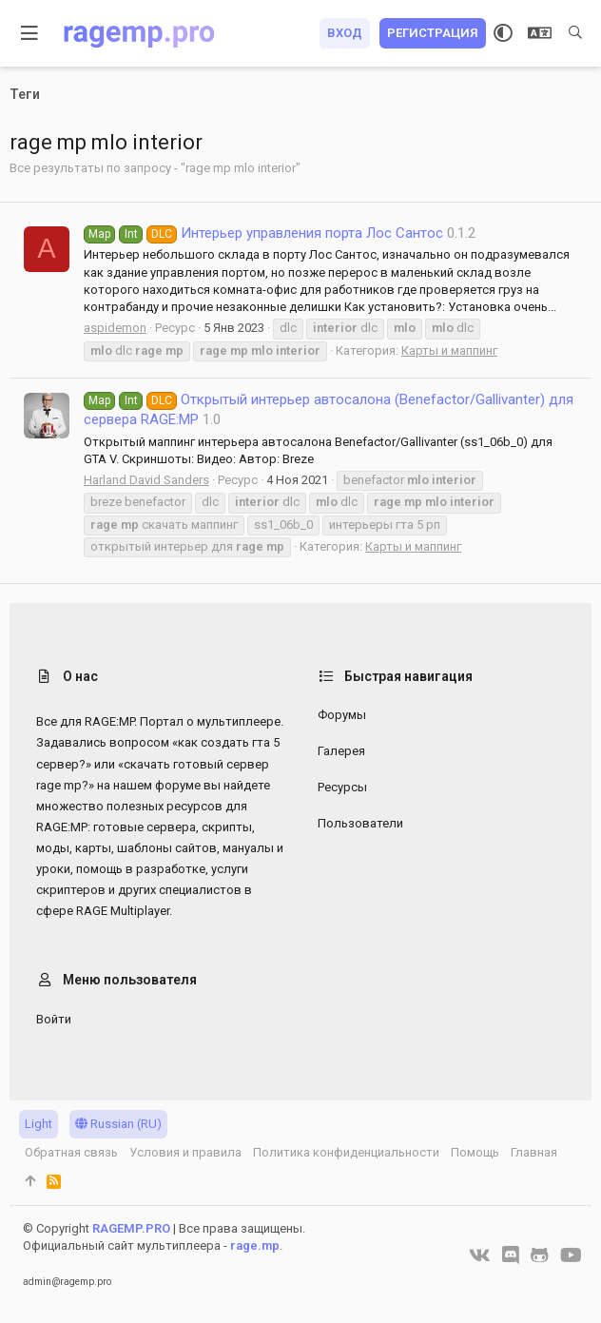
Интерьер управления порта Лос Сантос (263, 233)
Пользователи (360, 823)
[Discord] (510, 1255)
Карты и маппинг (449, 350)
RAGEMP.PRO (131, 1228)
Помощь (475, 1152)
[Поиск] (575, 33)
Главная (534, 1152)
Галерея (341, 751)
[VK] (480, 1255)
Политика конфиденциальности (346, 1152)
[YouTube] (571, 1255)
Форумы (342, 715)
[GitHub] (540, 1255)
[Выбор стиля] (503, 33)
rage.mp (255, 1245)
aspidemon (115, 328)
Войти (53, 1019)
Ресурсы (342, 787)
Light (38, 1124)
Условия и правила (185, 1152)
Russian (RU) (118, 1124)
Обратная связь (71, 1152)
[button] (30, 33)
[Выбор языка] (539, 33)
